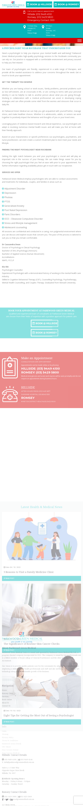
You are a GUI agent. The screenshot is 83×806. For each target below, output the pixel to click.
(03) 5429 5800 (45, 17)
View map (32, 32)
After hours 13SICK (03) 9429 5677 (35, 416)
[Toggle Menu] (79, 40)
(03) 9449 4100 (44, 14)
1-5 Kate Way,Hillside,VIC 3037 (32, 28)
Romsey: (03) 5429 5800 (40, 397)
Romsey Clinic (7, 719)
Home (4, 716)
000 (52, 20)
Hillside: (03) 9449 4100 (40, 393)
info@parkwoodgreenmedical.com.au (18, 798)
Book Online (7, 725)
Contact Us (6, 731)
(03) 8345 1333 (44, 419)
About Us (5, 728)
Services (5, 722)
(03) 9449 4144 (26, 795)
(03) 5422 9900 (50, 426)
